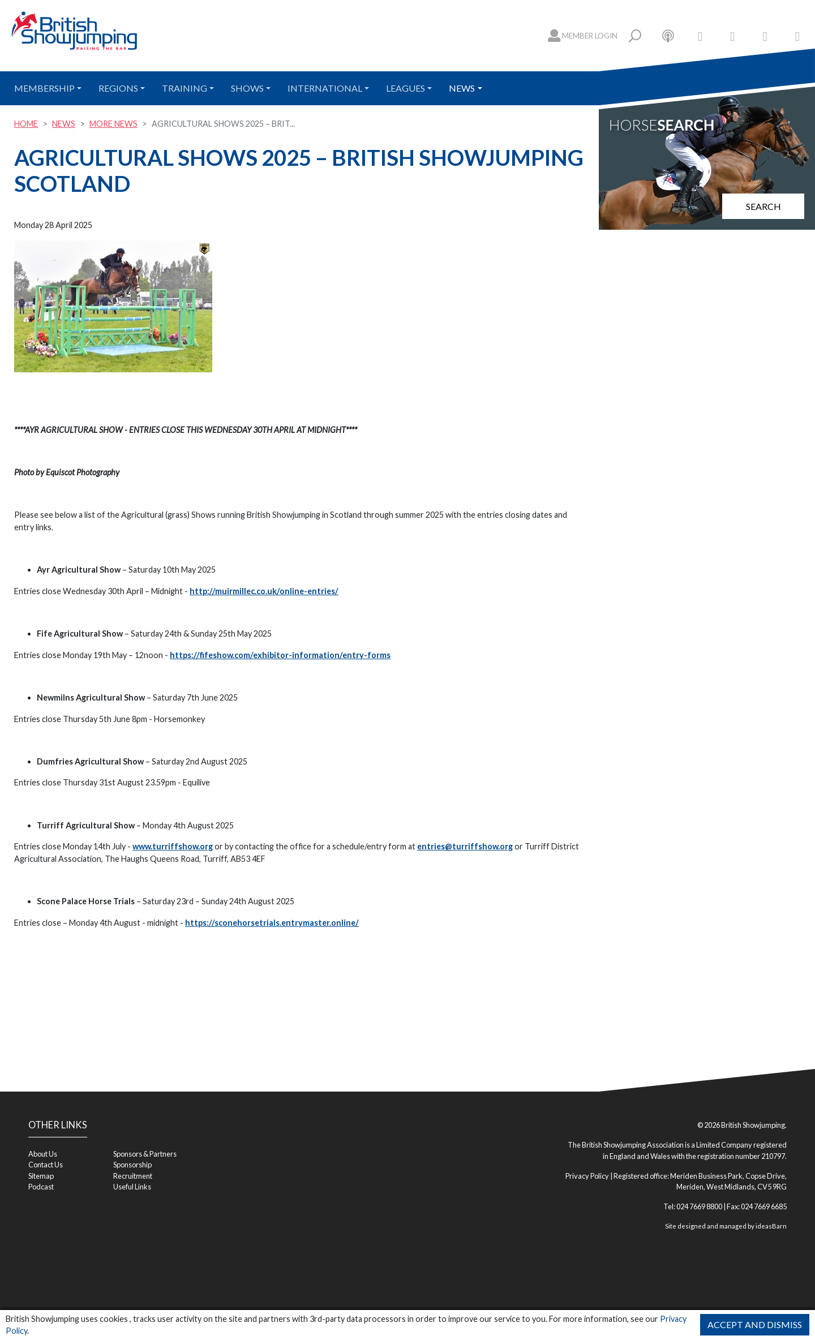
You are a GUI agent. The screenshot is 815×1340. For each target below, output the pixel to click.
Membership (44, 88)
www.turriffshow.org (172, 846)
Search (763, 206)
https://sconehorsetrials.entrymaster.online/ (272, 922)
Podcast (41, 1186)
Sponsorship (132, 1164)
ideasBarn (771, 1226)
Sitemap (41, 1175)
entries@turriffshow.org (465, 846)
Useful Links (132, 1186)
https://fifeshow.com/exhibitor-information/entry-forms (280, 655)
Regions (118, 88)
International (325, 88)
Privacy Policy (587, 1175)
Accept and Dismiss (754, 1324)
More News (113, 123)
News (462, 88)
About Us (42, 1153)
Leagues (405, 88)
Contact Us (45, 1164)
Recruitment (132, 1175)
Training (184, 88)
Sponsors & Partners (145, 1153)
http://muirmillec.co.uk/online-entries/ (264, 591)
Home (26, 123)
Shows (247, 88)
